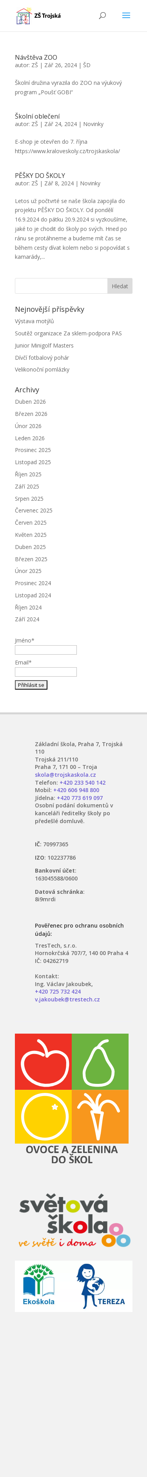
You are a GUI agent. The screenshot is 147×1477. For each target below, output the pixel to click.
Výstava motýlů (34, 321)
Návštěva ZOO (36, 57)
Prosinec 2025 (33, 450)
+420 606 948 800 (76, 790)
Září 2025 (27, 486)
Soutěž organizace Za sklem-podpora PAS (68, 333)
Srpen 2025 (29, 498)
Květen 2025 (31, 534)
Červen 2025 (31, 522)
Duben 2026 (30, 401)
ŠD (87, 65)
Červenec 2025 (34, 510)
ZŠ (34, 65)
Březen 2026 (31, 413)
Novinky (93, 124)
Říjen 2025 (28, 474)
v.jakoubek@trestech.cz (67, 999)
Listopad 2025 (33, 462)
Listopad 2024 (33, 595)
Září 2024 (27, 619)
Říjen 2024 (28, 607)
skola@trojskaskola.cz (65, 774)
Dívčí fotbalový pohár (42, 357)
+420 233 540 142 (82, 782)
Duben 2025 (30, 547)
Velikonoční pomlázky (42, 369)
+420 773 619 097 (80, 798)
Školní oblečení (37, 116)
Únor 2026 (28, 426)
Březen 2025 (31, 559)
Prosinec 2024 (33, 583)
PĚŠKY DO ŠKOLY (40, 175)
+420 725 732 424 (58, 991)
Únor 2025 (28, 571)
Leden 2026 (30, 438)
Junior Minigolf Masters (44, 345)
